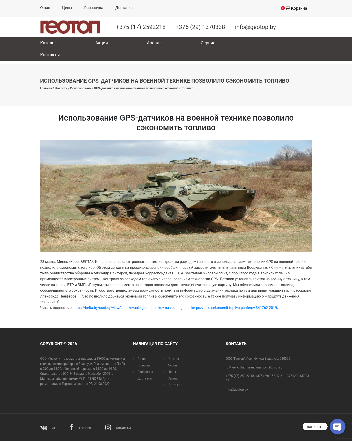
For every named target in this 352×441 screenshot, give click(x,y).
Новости (61, 88)
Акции (101, 42)
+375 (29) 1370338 (200, 27)
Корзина (299, 8)
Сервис (208, 42)
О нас (45, 7)
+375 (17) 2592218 (141, 27)
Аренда (154, 42)
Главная (46, 88)
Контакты (50, 54)
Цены (67, 7)
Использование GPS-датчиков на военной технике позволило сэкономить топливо (131, 88)
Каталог (48, 42)
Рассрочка (93, 7)
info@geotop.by (255, 27)
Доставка (124, 7)
